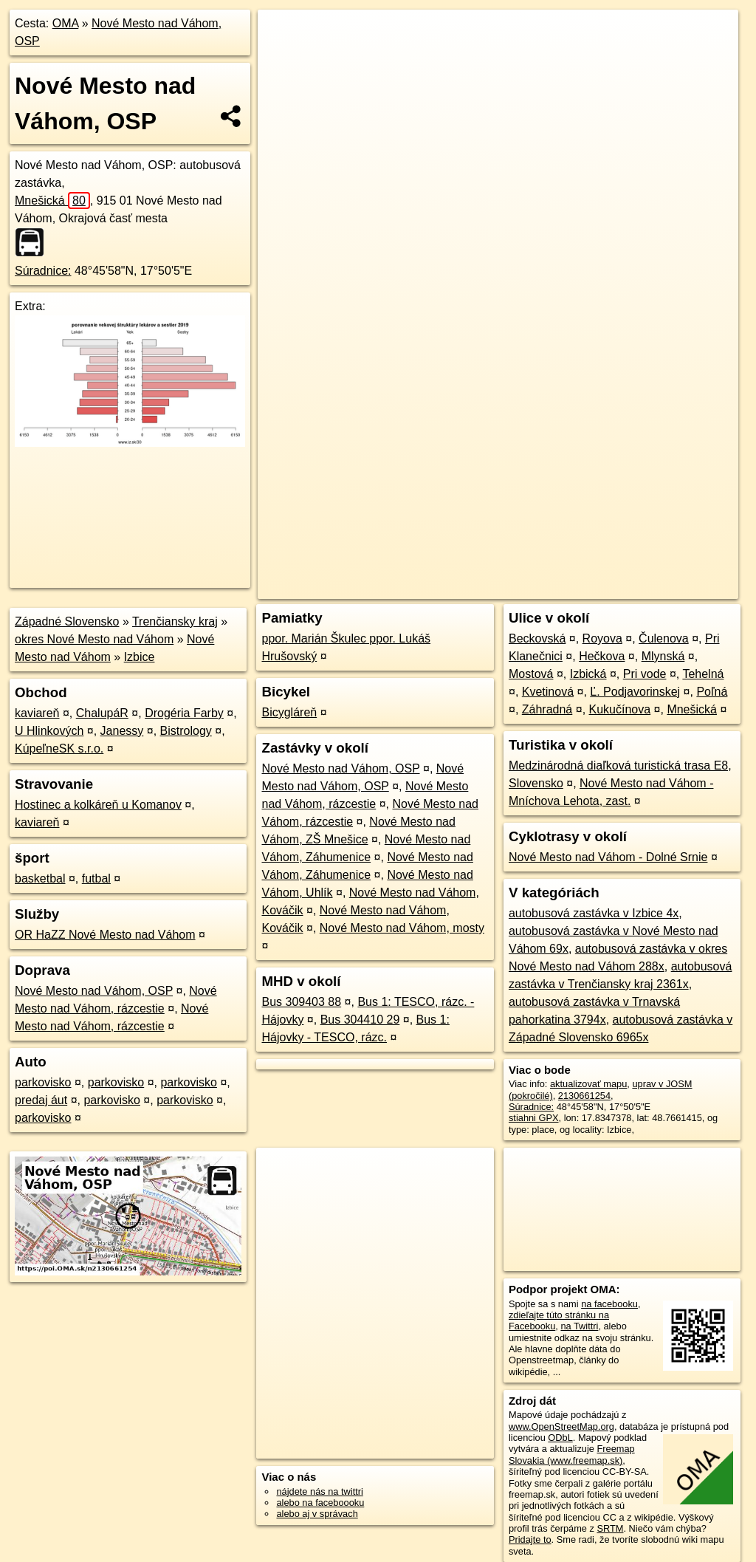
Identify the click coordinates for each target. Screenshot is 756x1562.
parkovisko (43, 1082)
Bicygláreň (289, 712)
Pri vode (645, 674)
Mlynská (663, 656)
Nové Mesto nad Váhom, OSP (94, 990)
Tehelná (703, 674)
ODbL (560, 1437)
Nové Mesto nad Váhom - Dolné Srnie (608, 857)
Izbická (588, 674)
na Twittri (579, 1326)
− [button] (283, 58)
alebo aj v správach (316, 1513)
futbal (96, 878)
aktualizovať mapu (588, 1083)
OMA (65, 23)
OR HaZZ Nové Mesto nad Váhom (105, 934)
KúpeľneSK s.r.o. (59, 748)
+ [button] (283, 35)
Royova (602, 638)
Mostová (531, 674)
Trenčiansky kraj (175, 621)
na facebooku (609, 1303)
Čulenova (664, 638)
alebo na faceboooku (320, 1502)
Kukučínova (620, 709)
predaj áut (41, 1100)
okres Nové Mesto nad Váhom (94, 639)
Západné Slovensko (67, 621)
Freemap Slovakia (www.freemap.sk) (572, 1454)
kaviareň (37, 713)
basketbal (40, 878)
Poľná (711, 691)
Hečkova (602, 656)
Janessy (122, 731)
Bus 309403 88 (301, 1002)
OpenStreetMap (483, 529)
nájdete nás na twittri (319, 1491)
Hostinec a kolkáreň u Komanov (98, 804)
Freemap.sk (559, 529)
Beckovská (537, 638)
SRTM (610, 1528)
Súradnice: (43, 270)
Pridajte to (530, 1539)
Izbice (139, 657)
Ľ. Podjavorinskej (635, 691)
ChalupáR (102, 713)
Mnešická (52, 200)
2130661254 (584, 1095)
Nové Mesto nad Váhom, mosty (402, 928)
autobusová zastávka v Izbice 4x (593, 913)
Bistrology (186, 731)
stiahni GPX (534, 1117)
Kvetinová (548, 691)
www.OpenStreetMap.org (561, 1426)
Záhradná (547, 709)
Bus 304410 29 (360, 1019)
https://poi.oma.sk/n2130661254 (671, 529)
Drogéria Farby (184, 713)
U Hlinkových (49, 731)
